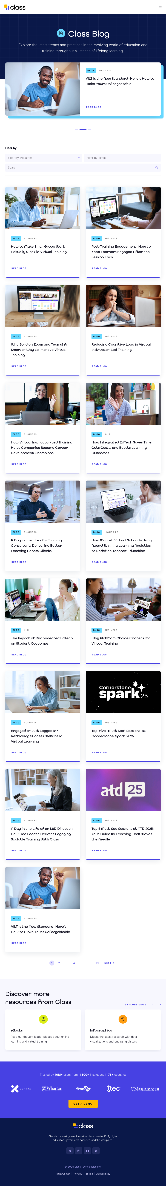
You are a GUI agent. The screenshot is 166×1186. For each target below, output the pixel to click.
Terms (89, 1173)
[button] (153, 1004)
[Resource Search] (83, 168)
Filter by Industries (20, 157)
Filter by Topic (96, 157)
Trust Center (63, 1173)
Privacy (77, 1173)
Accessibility (103, 1173)
